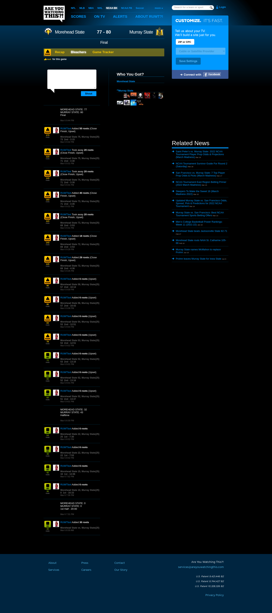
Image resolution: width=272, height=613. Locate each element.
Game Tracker (103, 52)
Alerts (120, 16)
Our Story (120, 570)
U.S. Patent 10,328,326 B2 (209, 586)
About (149, 16)
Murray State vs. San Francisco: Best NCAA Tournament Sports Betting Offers (200, 214)
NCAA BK (111, 8)
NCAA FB (126, 8)
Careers (86, 570)
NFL (73, 8)
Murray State (141, 32)
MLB (82, 8)
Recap (60, 52)
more (158, 8)
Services (53, 570)
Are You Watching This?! (54, 14)
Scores (78, 16)
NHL (100, 8)
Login (222, 7)
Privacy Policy (214, 595)
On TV (99, 16)
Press (84, 563)
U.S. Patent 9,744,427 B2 (210, 581)
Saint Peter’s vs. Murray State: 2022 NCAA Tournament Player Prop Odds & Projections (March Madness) (200, 154)
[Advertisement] (200, 109)
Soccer (140, 8)
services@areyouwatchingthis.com (201, 567)
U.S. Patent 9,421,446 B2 (210, 576)
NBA (91, 8)
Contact (119, 563)
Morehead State (70, 32)
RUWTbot (65, 128)
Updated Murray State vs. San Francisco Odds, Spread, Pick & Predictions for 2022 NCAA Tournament (201, 203)
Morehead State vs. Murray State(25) (79, 527)
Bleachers (78, 52)
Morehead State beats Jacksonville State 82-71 (201, 231)
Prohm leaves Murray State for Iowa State (198, 258)
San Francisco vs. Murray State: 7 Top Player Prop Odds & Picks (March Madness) (200, 174)
